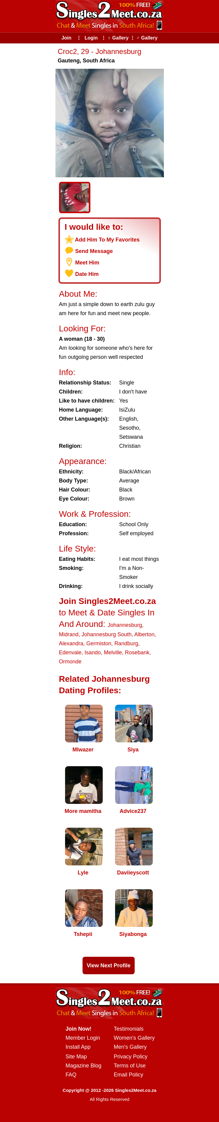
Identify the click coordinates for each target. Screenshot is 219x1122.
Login (91, 37)
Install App (78, 1047)
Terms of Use (130, 1066)
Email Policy (128, 1075)
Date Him (87, 274)
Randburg (126, 643)
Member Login (83, 1038)
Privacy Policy (131, 1057)
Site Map (76, 1057)
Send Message (94, 251)
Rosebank (137, 652)
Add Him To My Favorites (107, 240)
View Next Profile (109, 965)
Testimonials (129, 1029)
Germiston (98, 643)
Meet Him (87, 263)
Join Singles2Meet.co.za (107, 601)
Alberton (144, 634)
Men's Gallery (130, 1047)
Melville (113, 652)
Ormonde (70, 662)
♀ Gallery (118, 37)
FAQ (71, 1075)
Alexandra (71, 643)
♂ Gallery (147, 37)
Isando (93, 652)
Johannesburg (125, 625)
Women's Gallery (134, 1038)
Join (66, 37)
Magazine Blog (84, 1066)
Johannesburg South (107, 634)
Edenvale (70, 652)
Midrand (69, 634)
